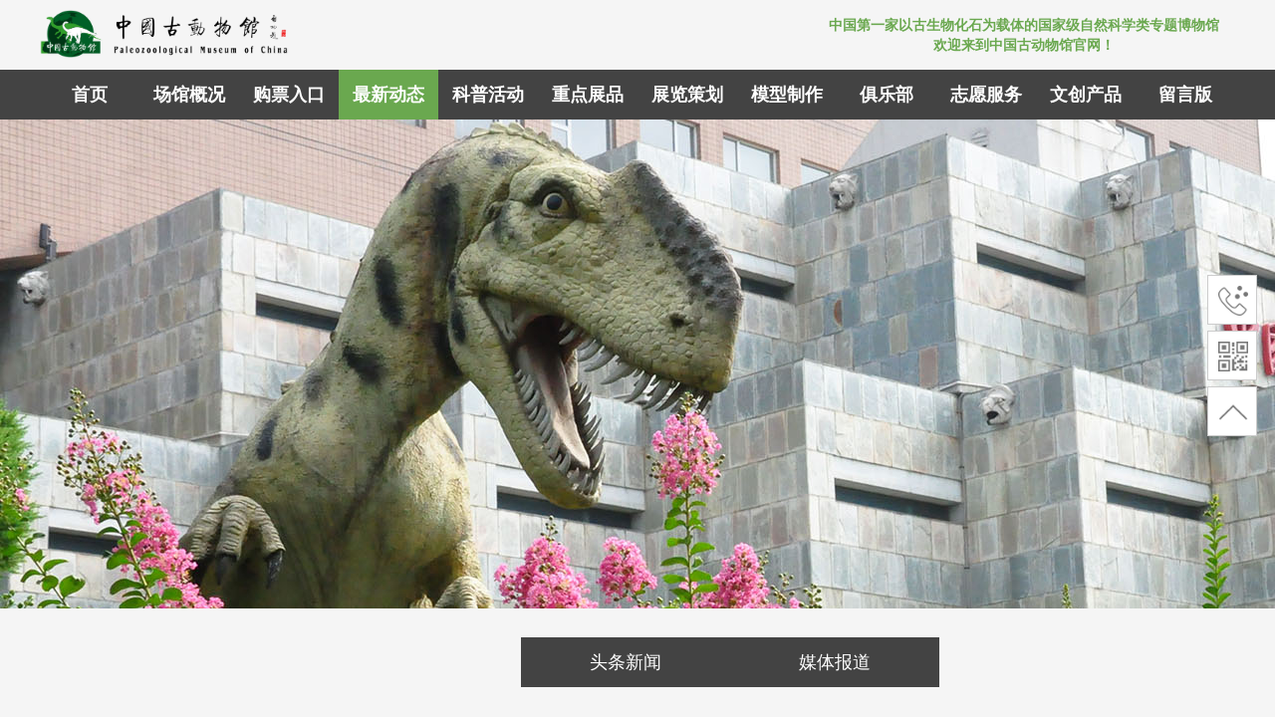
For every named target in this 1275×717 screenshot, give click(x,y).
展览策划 (687, 95)
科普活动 (488, 95)
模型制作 (787, 95)
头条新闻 (625, 662)
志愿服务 (986, 95)
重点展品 (588, 95)
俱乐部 (886, 95)
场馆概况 (189, 95)
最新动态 (388, 95)
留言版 (1185, 95)
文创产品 (1086, 95)
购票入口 (289, 95)
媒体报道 (835, 662)
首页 (90, 95)
